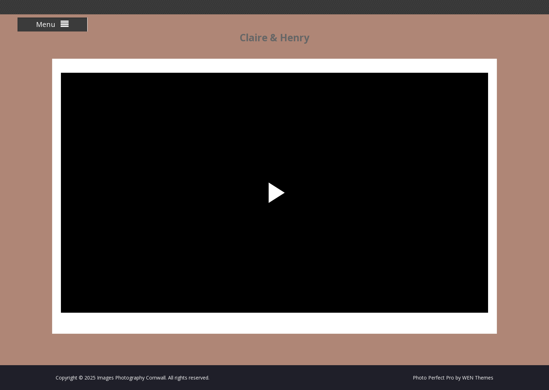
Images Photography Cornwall (131, 377)
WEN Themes (477, 377)
